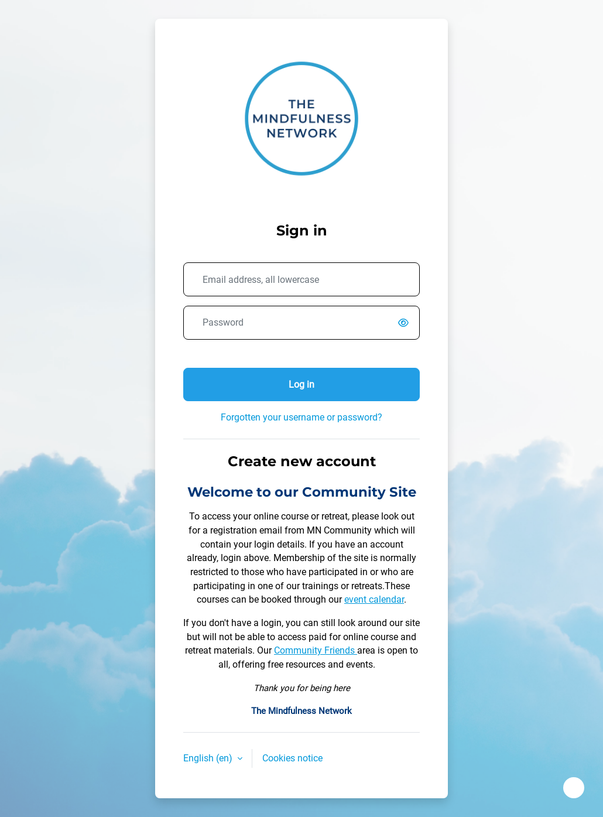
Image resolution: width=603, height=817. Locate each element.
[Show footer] (573, 787)
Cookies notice (292, 758)
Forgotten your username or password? (301, 417)
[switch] (406, 323)
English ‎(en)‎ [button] (209, 758)
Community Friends (315, 650)
